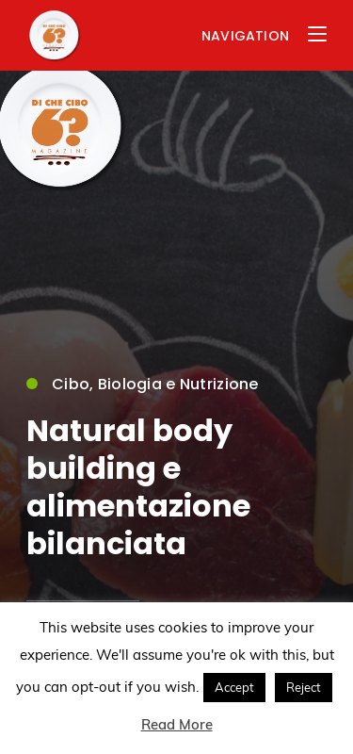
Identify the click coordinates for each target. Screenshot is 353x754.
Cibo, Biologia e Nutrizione (142, 385)
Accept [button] (234, 687)
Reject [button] (303, 687)
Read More (177, 724)
